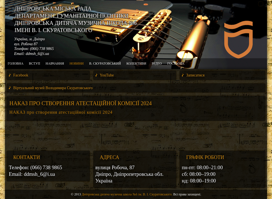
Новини (77, 63)
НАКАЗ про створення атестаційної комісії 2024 (80, 103)
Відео (157, 63)
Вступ (34, 63)
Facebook (20, 75)
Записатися (195, 75)
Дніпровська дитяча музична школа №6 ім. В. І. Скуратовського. (127, 194)
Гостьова (175, 63)
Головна (15, 63)
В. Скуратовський (105, 63)
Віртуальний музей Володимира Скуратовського (53, 88)
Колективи (136, 63)
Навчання (55, 63)
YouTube (107, 75)
